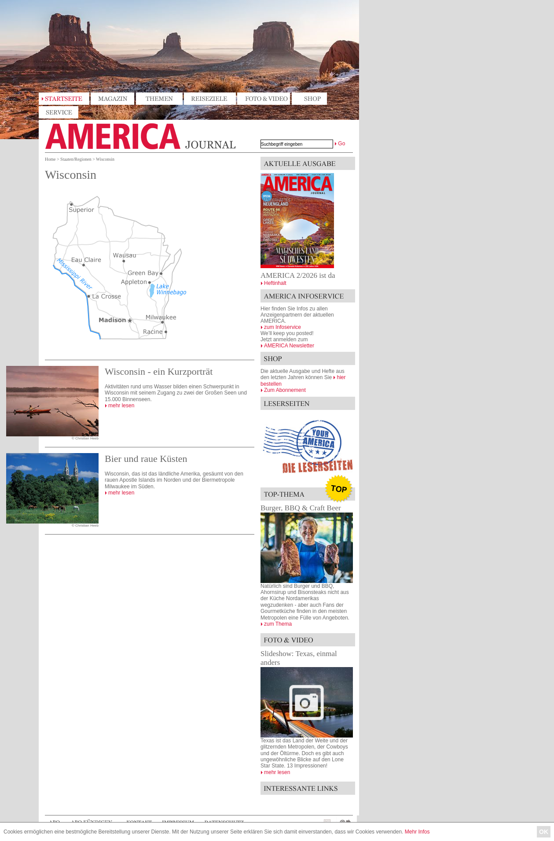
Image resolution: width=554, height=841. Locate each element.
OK (543, 831)
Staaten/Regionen (76, 159)
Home (50, 159)
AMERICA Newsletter (289, 346)
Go (341, 143)
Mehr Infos (417, 832)
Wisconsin (105, 159)
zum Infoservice (282, 327)
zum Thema (278, 624)
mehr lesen (121, 405)
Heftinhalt (275, 283)
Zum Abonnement (285, 390)
